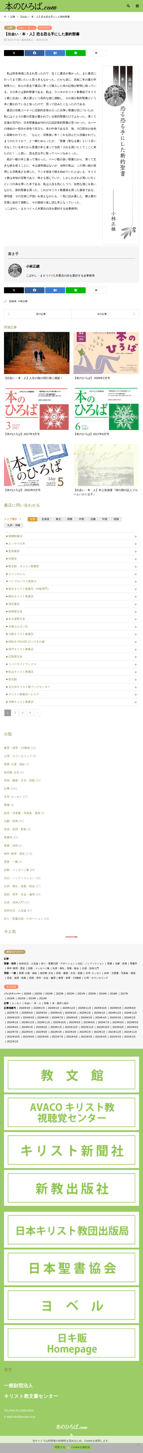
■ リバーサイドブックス (21, 664)
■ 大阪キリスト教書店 (20, 634)
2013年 (43, 998)
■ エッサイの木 (15, 543)
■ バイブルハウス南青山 (21, 581)
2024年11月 (130, 1012)
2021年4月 (101, 1036)
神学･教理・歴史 (18, 853)
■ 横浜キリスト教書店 (20, 596)
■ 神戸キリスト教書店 (20, 649)
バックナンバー (12, 993)
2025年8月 (130, 1008)
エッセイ (16, 1003)
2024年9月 (28, 1017)
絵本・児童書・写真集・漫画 (24, 813)
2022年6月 (27, 1032)
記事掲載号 (10, 1008)
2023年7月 (103, 1022)
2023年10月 (59, 1022)
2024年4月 (101, 1017)
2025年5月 (41, 1012)
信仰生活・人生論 (18, 910)
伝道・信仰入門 (16, 902)
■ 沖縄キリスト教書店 (20, 701)
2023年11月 (43, 1022)
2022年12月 (71, 1027)
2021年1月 (12, 1041)
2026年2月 (39, 1008)
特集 (46, 1003)
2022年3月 (70, 1032)
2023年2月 (41, 1027)
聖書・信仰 (13, 845)
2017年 (124, 993)
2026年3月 (24, 1008)
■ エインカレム (15, 573)
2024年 (49, 993)
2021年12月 (114, 1032)
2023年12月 (28, 1022)
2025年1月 (99, 1012)
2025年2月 (85, 1012)
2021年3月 (115, 1036)
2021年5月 (86, 1036)
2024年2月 (130, 1017)
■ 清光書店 (13, 603)
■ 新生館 (11, 679)
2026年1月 (53, 1008)
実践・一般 (13, 861)
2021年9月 (28, 1036)
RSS (71, 1434)
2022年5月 (41, 1032)
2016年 (11, 998)
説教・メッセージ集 (19, 869)
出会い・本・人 (26, 27)
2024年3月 (115, 1017)
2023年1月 (56, 1027)
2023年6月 (44, 27)
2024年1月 (12, 1022)
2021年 (81, 993)
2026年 (28, 993)
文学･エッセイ (16, 796)
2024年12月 (114, 1012)
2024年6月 (72, 1017)
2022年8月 (132, 1027)
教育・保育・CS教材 (20, 747)
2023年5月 (132, 1022)
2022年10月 (102, 1027)
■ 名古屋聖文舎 (15, 618)
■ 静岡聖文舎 (14, 611)
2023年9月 (74, 1022)
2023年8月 (89, 1022)
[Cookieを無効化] (138, 1444)
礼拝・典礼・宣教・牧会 (22, 886)
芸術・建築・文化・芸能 (22, 780)
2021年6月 (72, 1036)
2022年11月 (87, 1027)
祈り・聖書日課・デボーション (26, 918)
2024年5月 (86, 1017)
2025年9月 (115, 1008)
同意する (60, 1447)
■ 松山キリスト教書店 (20, 671)
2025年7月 (12, 1012)
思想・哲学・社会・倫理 (22, 894)
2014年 (32, 998)
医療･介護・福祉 (16, 764)
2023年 (60, 993)
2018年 (114, 993)
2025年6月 (27, 1012)
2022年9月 (118, 1027)
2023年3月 (27, 1027)
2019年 (103, 993)
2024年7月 (57, 1017)
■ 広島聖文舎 (14, 656)
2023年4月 (12, 1027)
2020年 (92, 993)
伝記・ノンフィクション (22, 878)
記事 (10, 27)
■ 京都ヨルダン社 (17, 626)
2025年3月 (70, 1012)
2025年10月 (100, 1008)
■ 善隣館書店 (14, 536)
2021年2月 (130, 1036)
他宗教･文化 (14, 772)
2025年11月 (84, 1008)
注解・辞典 (14, 821)
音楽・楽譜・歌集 (17, 829)
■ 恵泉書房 (13, 551)
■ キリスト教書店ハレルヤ (22, 694)
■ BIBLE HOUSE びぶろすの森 (25, 641)
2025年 (38, 993)
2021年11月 (130, 1032)
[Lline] (76, 53)
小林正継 (22, 301)
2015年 (22, 998)
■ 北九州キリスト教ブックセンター (28, 686)
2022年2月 (85, 1032)
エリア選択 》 (14, 519)
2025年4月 (56, 1012)
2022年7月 (12, 1032)
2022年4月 (56, 1032)
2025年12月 (69, 1008)
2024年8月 (43, 1017)
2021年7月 (57, 1036)
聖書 (9, 804)
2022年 (70, 993)
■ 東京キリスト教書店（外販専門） (28, 588)
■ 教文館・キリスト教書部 (22, 566)
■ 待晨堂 (11, 558)
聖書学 (11, 837)
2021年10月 (13, 1036)
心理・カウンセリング (20, 756)
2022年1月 (99, 1032)
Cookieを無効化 (80, 1447)
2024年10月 (13, 1017)
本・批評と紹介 (60, 1003)
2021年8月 (43, 1036)
